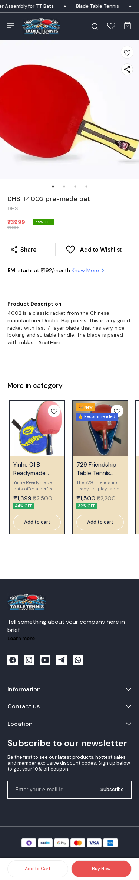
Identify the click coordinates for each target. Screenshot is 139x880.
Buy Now (101, 868)
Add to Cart (37, 868)
